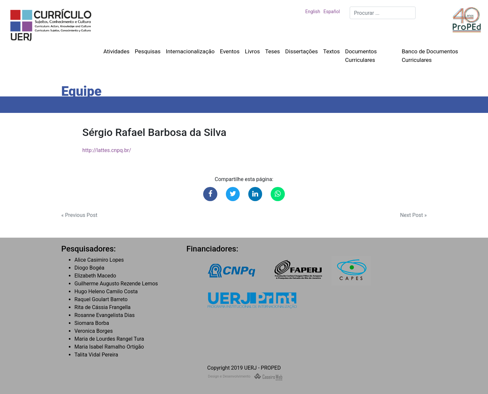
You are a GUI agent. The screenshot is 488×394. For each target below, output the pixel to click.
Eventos (230, 51)
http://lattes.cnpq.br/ (106, 150)
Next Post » (413, 215)
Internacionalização (190, 51)
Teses (272, 51)
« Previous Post (79, 215)
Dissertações (301, 51)
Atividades (116, 51)
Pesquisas (147, 51)
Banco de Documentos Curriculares (430, 55)
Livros (252, 51)
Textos (331, 51)
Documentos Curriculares (361, 55)
